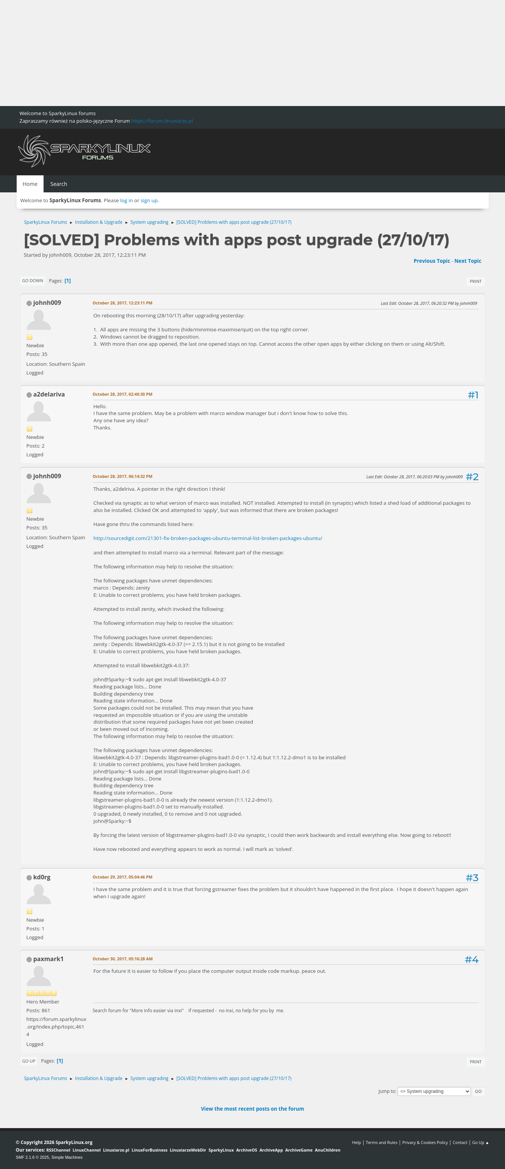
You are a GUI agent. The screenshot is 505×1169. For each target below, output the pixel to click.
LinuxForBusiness (149, 1150)
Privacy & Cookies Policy (425, 1142)
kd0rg (41, 877)
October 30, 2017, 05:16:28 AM (123, 958)
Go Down (32, 280)
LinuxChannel (87, 1150)
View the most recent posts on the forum (252, 1108)
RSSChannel (58, 1150)
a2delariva (49, 394)
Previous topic (432, 261)
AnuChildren (327, 1150)
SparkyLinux (221, 1150)
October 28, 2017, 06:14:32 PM (123, 476)
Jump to (386, 1091)
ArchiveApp (271, 1150)
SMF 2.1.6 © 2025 (32, 1157)
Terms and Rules (382, 1142)
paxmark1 (48, 959)
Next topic (468, 261)
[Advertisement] (227, 53)
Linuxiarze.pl (116, 1150)
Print (476, 281)
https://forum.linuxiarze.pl (162, 120)
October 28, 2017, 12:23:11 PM (123, 303)
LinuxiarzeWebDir (188, 1150)
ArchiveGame (299, 1150)
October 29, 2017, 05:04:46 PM (123, 877)
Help (356, 1142)
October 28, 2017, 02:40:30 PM (123, 394)
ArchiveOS (246, 1150)
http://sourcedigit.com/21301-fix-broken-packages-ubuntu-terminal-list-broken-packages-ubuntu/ (208, 538)
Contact (460, 1142)
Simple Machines (67, 1157)
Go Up (29, 1061)
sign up (149, 200)
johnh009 (47, 302)
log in (126, 200)
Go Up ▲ (480, 1142)
